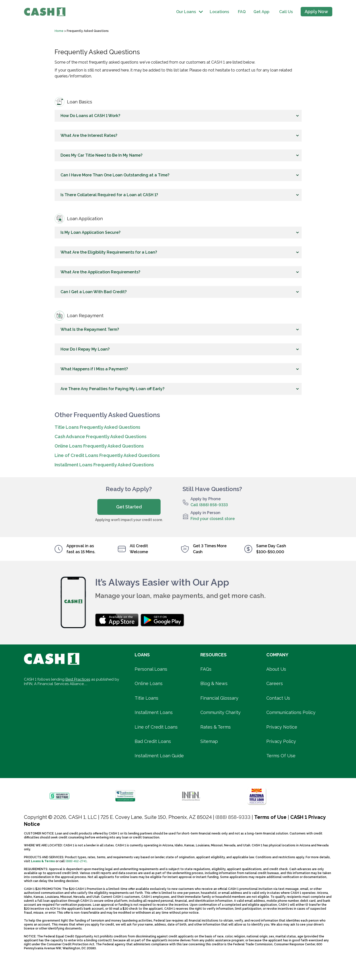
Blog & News (214, 683)
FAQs (205, 669)
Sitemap (209, 741)
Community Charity (220, 712)
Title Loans (146, 698)
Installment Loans (154, 712)
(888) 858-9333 (233, 817)
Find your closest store (212, 518)
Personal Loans (151, 669)
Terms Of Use (280, 755)
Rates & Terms (215, 727)
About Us (276, 669)
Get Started (129, 506)
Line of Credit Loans (156, 727)
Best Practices (77, 679)
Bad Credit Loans (153, 741)
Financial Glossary (219, 698)
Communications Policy (290, 712)
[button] (178, 116)
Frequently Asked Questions (88, 31)
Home (59, 31)
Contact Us (278, 698)
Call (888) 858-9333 (209, 504)
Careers (274, 683)
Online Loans (149, 683)
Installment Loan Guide (159, 755)
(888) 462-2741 (76, 861)
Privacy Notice (281, 727)
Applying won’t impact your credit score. (129, 520)
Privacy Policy (281, 741)
